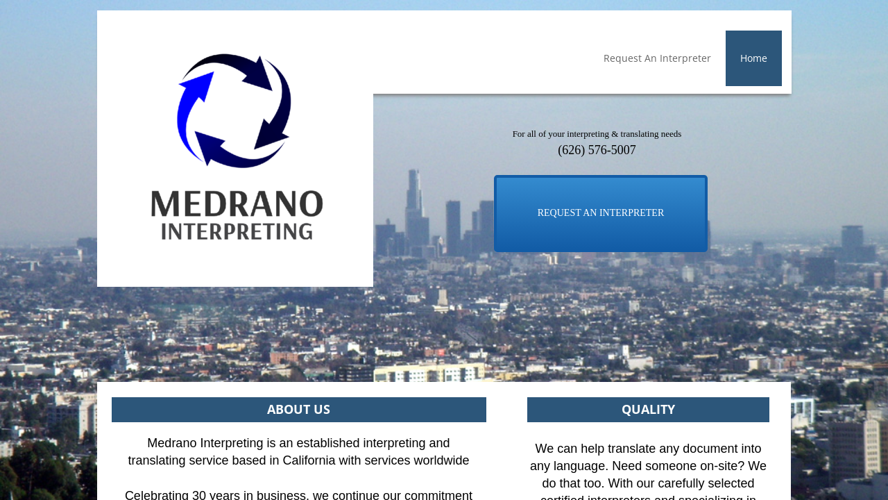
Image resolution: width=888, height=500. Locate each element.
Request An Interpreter (657, 58)
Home (753, 58)
